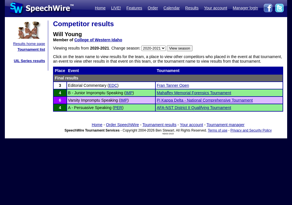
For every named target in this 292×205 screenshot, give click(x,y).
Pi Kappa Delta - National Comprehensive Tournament (205, 100)
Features (134, 8)
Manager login (245, 8)
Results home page (29, 44)
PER (118, 107)
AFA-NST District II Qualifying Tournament (194, 107)
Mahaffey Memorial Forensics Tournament (194, 93)
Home (100, 8)
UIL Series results (29, 61)
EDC (113, 85)
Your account (215, 8)
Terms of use (218, 130)
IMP (129, 93)
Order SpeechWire (122, 124)
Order (153, 8)
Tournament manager (225, 124)
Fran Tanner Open (173, 85)
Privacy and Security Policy (251, 130)
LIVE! (116, 8)
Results (192, 8)
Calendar (171, 8)
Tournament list (31, 49)
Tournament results (160, 124)
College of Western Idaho (98, 40)
